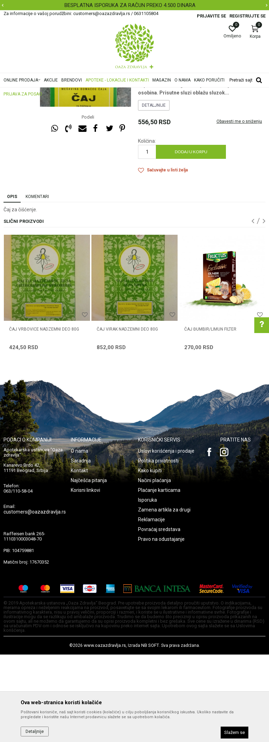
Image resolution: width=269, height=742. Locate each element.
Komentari (37, 284)
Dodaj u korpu (191, 239)
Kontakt (79, 558)
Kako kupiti (150, 558)
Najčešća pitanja (89, 568)
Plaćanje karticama (159, 577)
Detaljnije (154, 192)
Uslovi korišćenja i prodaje (166, 538)
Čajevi (144, 121)
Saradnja (81, 548)
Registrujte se (247, 16)
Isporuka (147, 587)
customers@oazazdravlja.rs (35, 599)
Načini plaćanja (154, 568)
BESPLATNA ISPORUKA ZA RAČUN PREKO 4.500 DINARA (133, 5)
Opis (12, 284)
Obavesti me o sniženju (239, 208)
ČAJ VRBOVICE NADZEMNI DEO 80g (44, 416)
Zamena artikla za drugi (164, 597)
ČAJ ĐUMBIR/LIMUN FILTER (210, 416)
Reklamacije (151, 607)
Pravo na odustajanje (161, 626)
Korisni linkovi (85, 577)
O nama (79, 538)
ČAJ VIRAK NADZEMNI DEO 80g (127, 416)
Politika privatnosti (158, 548)
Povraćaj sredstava (159, 617)
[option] (134, 5)
